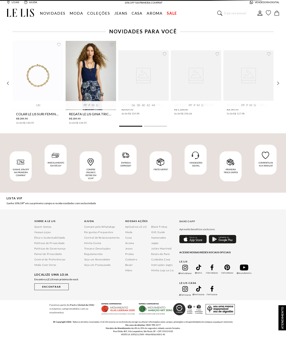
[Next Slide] (278, 83)
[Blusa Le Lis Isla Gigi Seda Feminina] (143, 82)
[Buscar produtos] (219, 13)
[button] (130, 126)
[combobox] (237, 13)
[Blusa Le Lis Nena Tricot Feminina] (248, 82)
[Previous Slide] (8, 83)
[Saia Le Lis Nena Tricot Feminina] (196, 82)
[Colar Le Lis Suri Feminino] (38, 83)
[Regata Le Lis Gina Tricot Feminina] (91, 83)
